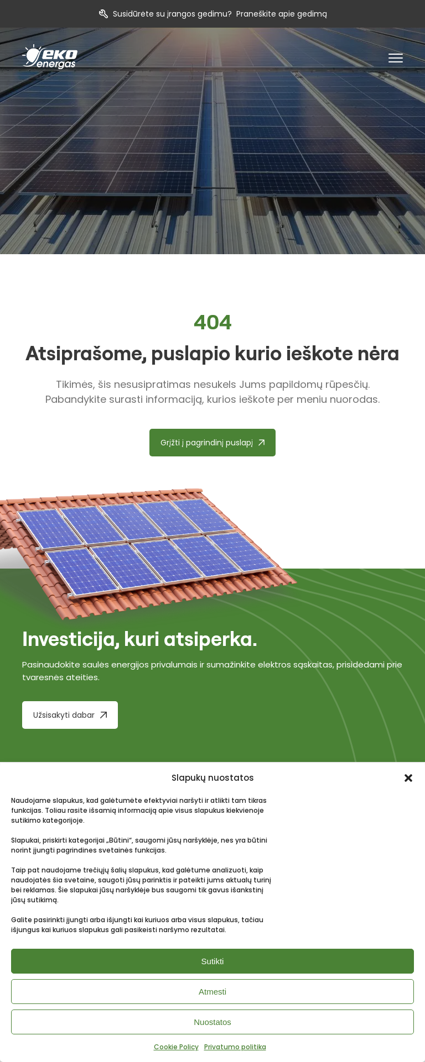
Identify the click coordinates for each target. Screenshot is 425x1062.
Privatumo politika (235, 1047)
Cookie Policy (176, 1047)
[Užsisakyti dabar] (70, 715)
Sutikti (212, 961)
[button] (408, 778)
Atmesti (212, 991)
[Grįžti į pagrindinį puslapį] (212, 442)
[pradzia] (49, 56)
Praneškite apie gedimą (281, 13)
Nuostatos (212, 1022)
